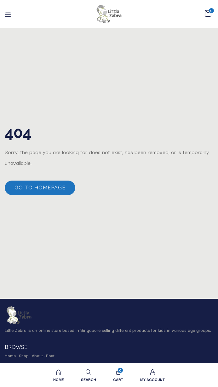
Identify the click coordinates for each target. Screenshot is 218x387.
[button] (208, 13)
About (37, 355)
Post (50, 355)
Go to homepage (40, 188)
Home (10, 355)
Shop (24, 355)
